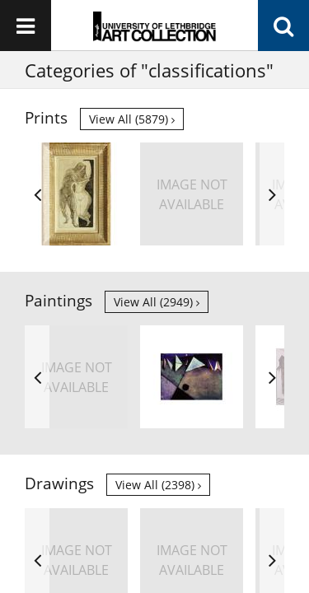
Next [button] (272, 193)
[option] (76, 193)
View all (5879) (132, 119)
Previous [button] (37, 193)
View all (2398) (158, 485)
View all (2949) (156, 302)
